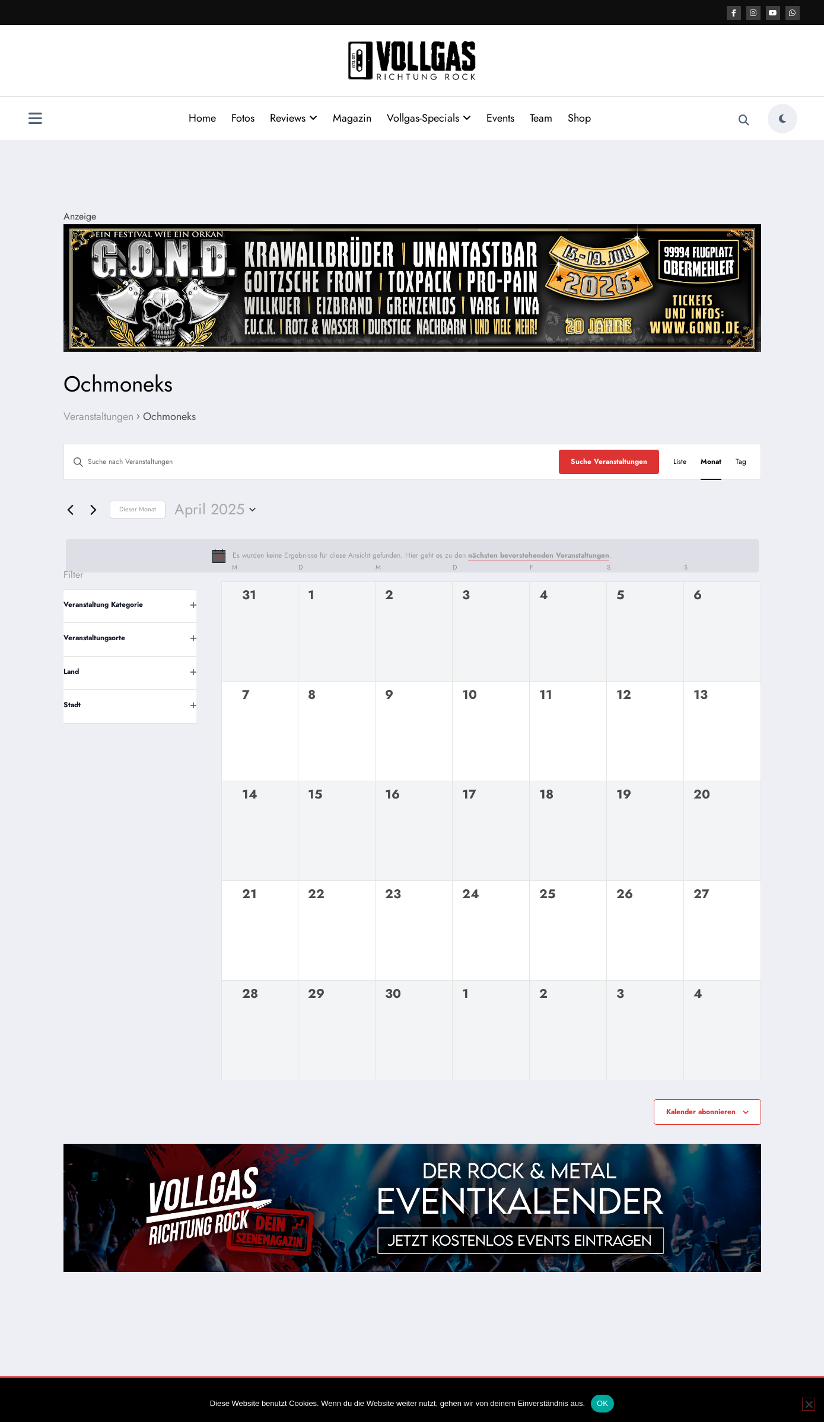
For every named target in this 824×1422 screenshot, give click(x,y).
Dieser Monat (137, 509)
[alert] (412, 555)
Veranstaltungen (98, 416)
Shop (579, 118)
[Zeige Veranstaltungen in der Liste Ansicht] (679, 461)
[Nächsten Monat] (94, 509)
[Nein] (808, 1404)
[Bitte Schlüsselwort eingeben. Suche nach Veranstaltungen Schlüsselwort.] (311, 461)
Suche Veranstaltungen (609, 461)
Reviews (293, 118)
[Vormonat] (70, 509)
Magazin (352, 118)
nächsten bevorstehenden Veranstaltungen (538, 555)
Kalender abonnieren (701, 1111)
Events (500, 118)
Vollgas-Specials (429, 118)
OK (602, 1403)
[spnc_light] (782, 118)
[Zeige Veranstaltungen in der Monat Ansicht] (711, 461)
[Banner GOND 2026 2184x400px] (412, 287)
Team (541, 118)
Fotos (242, 118)
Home (202, 118)
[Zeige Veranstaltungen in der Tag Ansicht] (741, 461)
